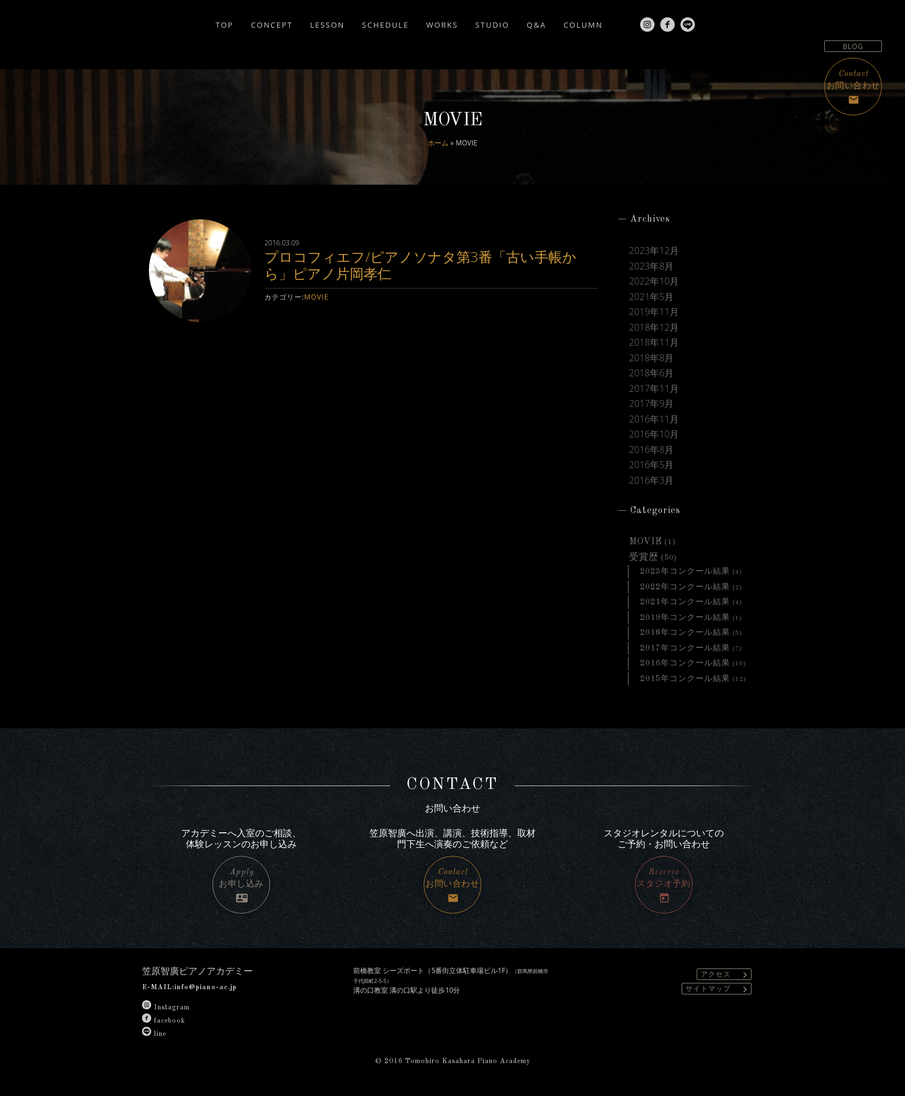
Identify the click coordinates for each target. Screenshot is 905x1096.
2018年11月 (654, 342)
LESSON (327, 24)
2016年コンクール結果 (685, 663)
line (154, 1034)
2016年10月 (654, 434)
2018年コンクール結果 (685, 633)
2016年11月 (654, 419)
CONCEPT (272, 24)
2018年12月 (654, 327)
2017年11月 (654, 388)
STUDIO (493, 24)
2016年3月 (651, 480)
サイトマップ (718, 988)
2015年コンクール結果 (685, 679)
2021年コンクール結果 (685, 602)
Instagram (166, 1007)
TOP (225, 24)
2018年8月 (651, 357)
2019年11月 (654, 311)
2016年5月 (651, 464)
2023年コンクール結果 (685, 571)
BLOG (853, 46)
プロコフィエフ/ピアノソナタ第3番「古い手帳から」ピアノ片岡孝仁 (420, 265)
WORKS (442, 24)
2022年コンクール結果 (685, 587)
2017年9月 (651, 403)
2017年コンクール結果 (685, 648)
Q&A (537, 24)
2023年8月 (651, 266)
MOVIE (316, 297)
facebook (163, 1021)
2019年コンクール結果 (685, 618)
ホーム (438, 143)
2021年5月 (651, 296)
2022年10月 (654, 281)
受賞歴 (644, 557)
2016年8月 (651, 449)
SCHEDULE (385, 24)
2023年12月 (654, 250)
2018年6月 (651, 372)
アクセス (726, 974)
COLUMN (583, 24)
